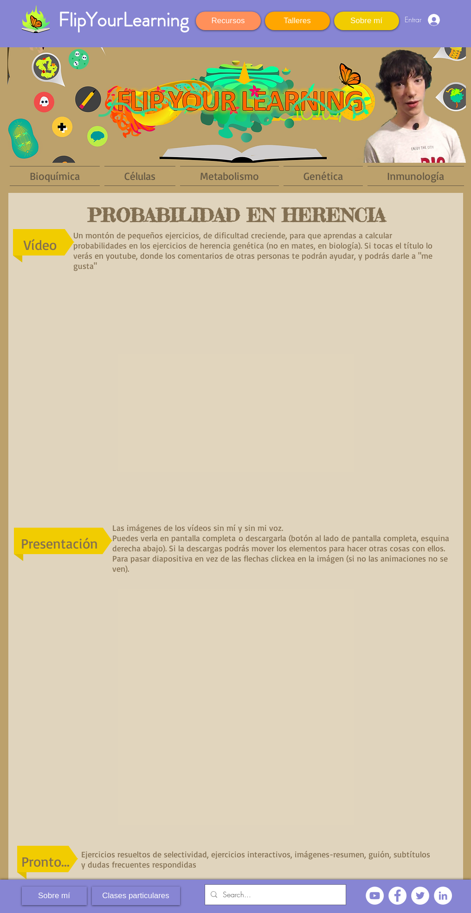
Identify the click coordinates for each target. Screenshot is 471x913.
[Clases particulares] (136, 896)
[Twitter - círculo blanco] (420, 896)
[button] (454, 18)
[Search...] (274, 895)
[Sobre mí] (366, 21)
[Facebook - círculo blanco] (397, 896)
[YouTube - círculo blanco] (375, 896)
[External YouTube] (236, 391)
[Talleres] (297, 21)
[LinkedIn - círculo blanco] (443, 896)
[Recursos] (228, 21)
